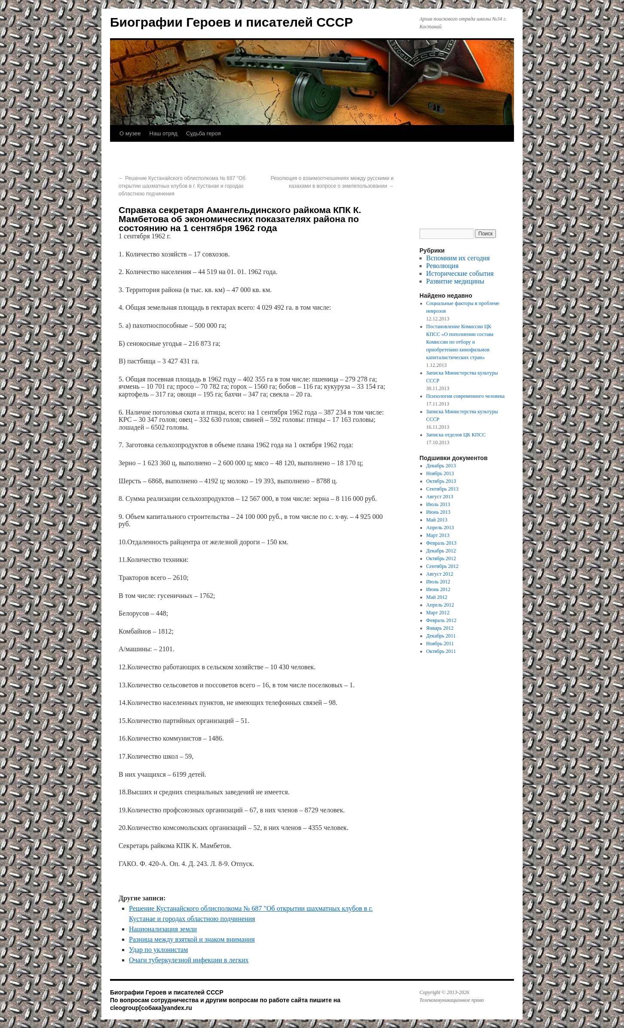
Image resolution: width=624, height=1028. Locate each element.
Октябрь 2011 (441, 651)
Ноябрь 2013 (440, 473)
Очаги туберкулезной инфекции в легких (189, 960)
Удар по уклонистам (158, 949)
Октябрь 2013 (441, 481)
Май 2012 (436, 597)
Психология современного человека (465, 396)
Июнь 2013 (438, 512)
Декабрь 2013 (441, 466)
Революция (442, 265)
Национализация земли (163, 929)
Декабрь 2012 (441, 551)
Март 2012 (438, 613)
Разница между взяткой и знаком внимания (192, 939)
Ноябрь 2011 (440, 644)
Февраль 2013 (441, 543)
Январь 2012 (440, 628)
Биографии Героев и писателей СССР (231, 22)
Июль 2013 (438, 504)
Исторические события (460, 273)
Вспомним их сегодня (458, 258)
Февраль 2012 (441, 620)
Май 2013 (436, 520)
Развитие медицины (455, 281)
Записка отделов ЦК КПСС (456, 435)
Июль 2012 (438, 582)
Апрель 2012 (440, 605)
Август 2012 (439, 574)
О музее (130, 133)
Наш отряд (163, 133)
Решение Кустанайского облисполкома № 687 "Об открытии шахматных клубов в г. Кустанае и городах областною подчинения (182, 186)
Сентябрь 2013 (442, 489)
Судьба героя (203, 133)
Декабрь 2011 (441, 636)
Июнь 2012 (438, 589)
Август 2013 (439, 497)
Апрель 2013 (440, 528)
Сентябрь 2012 (442, 566)
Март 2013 (438, 535)
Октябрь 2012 (441, 558)
